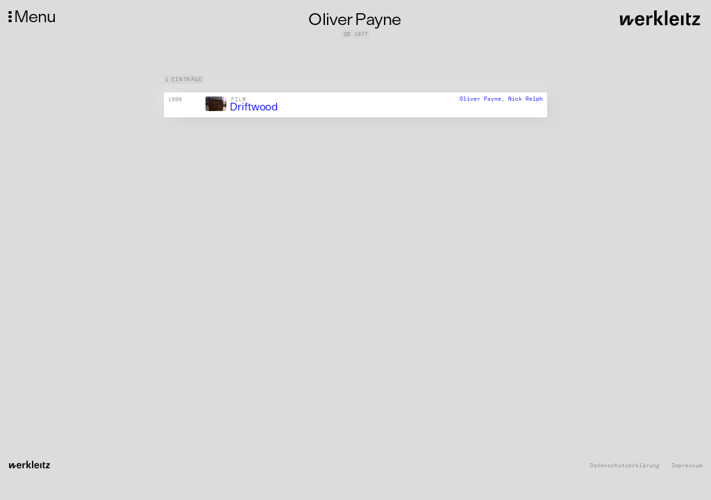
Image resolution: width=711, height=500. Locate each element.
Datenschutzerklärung (625, 465)
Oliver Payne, (484, 98)
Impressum (687, 465)
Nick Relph (525, 98)
